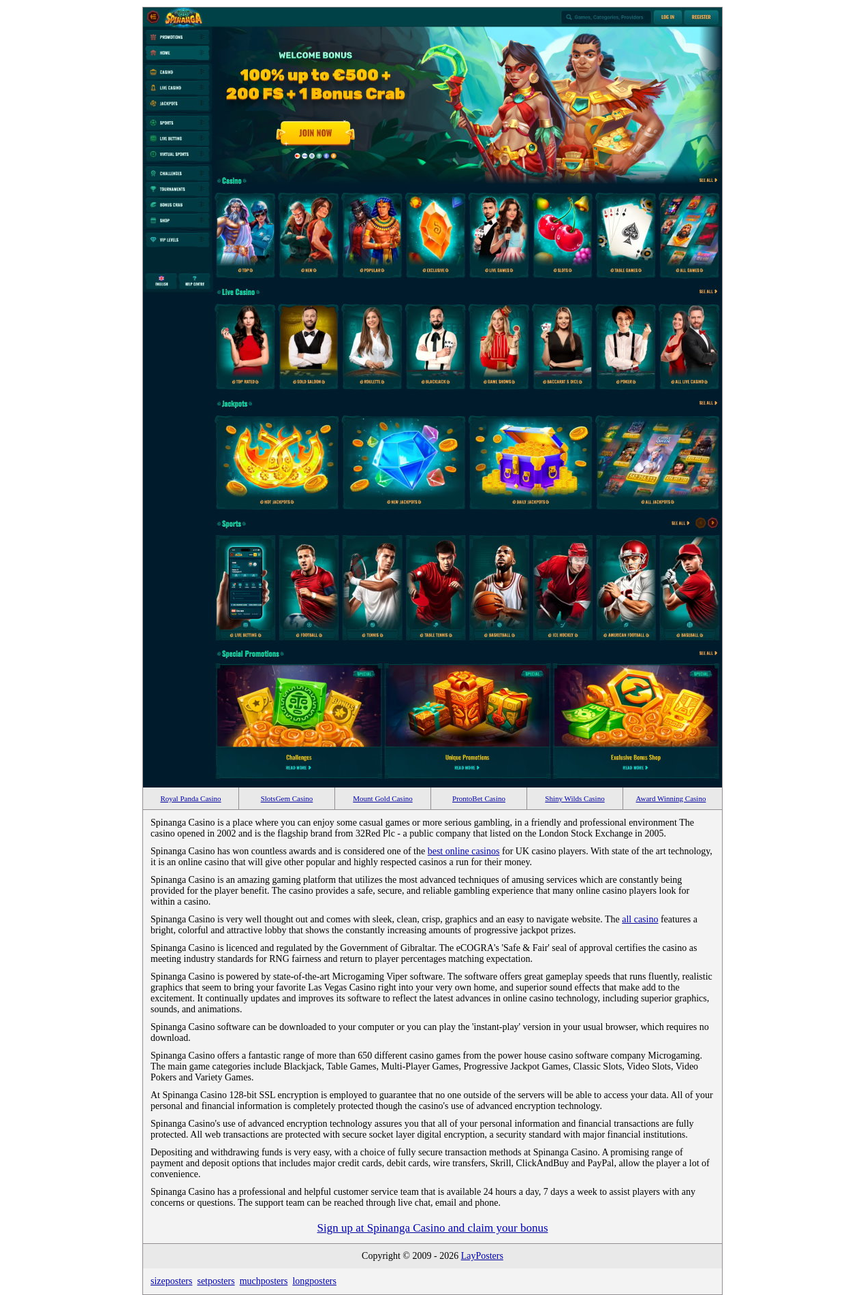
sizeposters (171, 1281)
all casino (640, 919)
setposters (215, 1281)
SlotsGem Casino (287, 798)
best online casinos (464, 851)
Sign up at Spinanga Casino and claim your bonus (432, 1227)
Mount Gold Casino (382, 798)
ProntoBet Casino (478, 798)
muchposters (264, 1281)
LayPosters (482, 1256)
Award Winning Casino (671, 798)
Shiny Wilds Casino (574, 798)
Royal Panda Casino (190, 798)
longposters (314, 1281)
